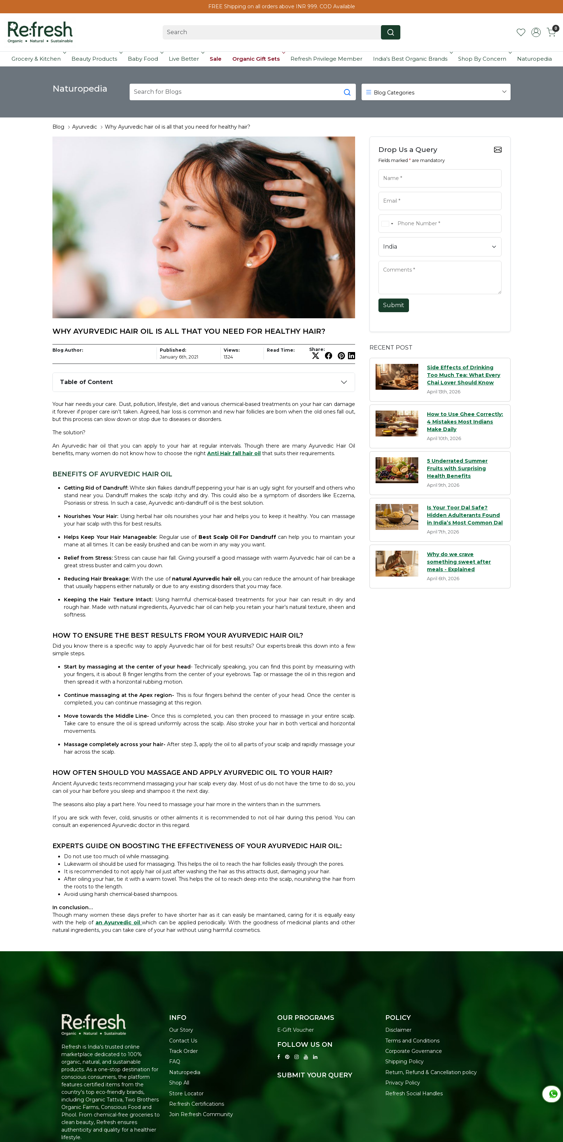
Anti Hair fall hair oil (234, 453)
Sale (216, 58)
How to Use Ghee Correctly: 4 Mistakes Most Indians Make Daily (465, 422)
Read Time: (280, 350)
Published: (173, 350)
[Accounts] (536, 32)
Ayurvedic (84, 127)
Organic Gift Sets (258, 58)
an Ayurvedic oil (119, 922)
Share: (317, 349)
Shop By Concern (484, 58)
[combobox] (387, 223)
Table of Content (86, 382)
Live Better (186, 58)
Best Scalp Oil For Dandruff (237, 537)
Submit (393, 305)
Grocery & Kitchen (38, 58)
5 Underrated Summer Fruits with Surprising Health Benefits (457, 468)
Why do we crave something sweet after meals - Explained (459, 562)
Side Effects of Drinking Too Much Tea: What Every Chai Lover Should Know (463, 375)
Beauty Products (96, 58)
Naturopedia (534, 58)
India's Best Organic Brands (412, 58)
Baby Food (145, 58)
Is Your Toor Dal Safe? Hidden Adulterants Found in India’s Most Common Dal (465, 515)
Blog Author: (67, 350)
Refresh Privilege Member (326, 58)
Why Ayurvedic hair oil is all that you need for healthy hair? (177, 127)
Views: (231, 350)
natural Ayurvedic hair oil (206, 578)
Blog (58, 127)
